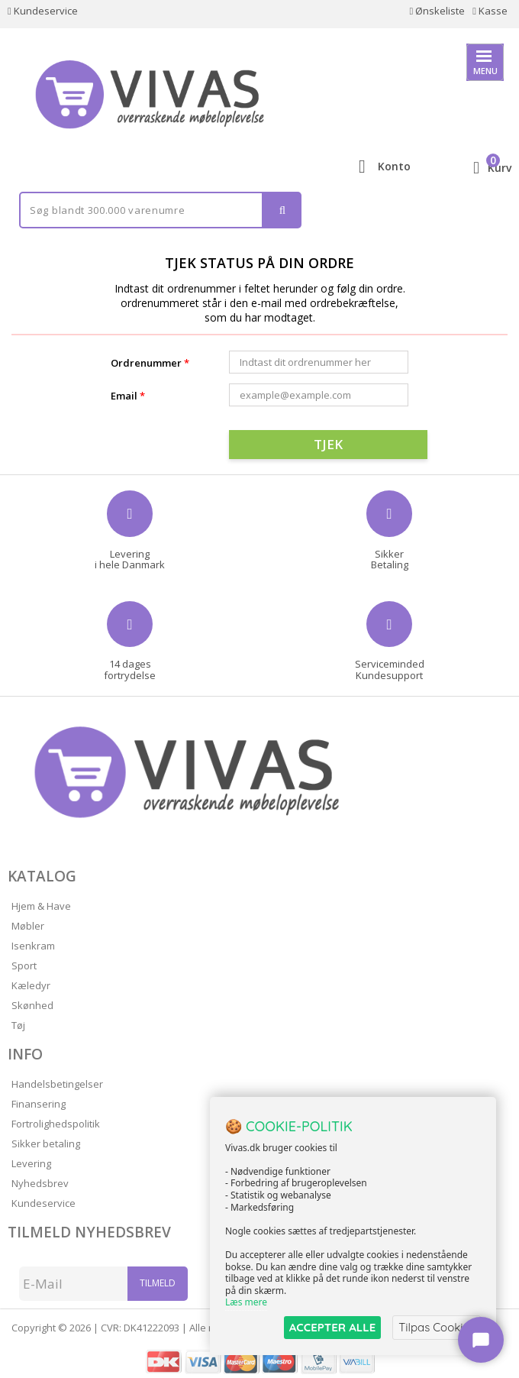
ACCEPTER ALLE (332, 1327)
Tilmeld (158, 1282)
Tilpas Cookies (436, 1327)
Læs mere (246, 1302)
